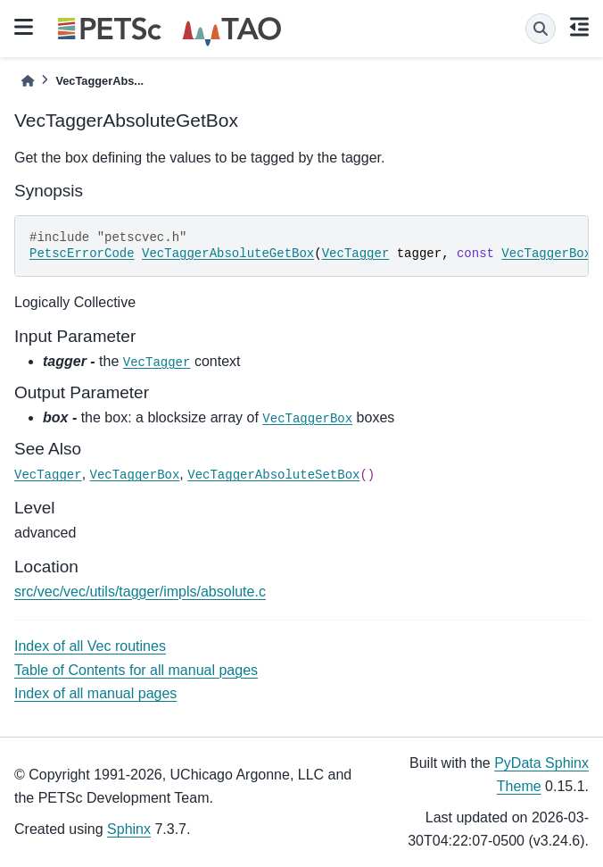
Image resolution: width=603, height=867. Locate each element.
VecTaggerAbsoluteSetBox (273, 475)
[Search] (540, 28)
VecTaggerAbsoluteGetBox (228, 253)
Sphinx (129, 829)
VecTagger (356, 253)
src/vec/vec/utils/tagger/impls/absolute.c (140, 591)
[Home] (27, 80)
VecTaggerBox (546, 253)
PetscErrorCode (82, 253)
